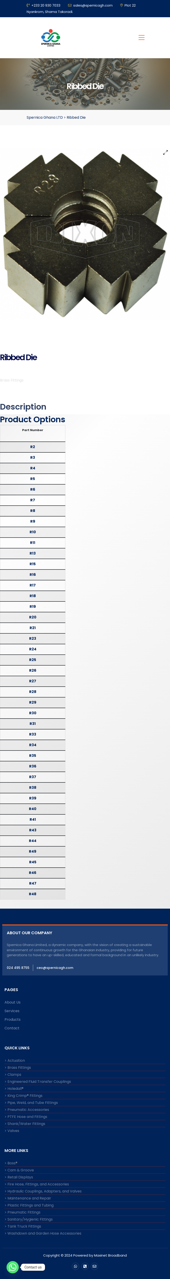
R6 (32, 489)
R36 (32, 766)
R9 (32, 521)
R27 (32, 681)
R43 (32, 830)
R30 (32, 713)
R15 (33, 564)
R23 (32, 638)
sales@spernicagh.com (90, 5)
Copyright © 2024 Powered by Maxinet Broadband (85, 1255)
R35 (32, 755)
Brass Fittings (12, 380)
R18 (33, 595)
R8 (32, 510)
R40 (32, 808)
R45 (32, 862)
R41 (33, 819)
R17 (33, 585)
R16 (33, 574)
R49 (32, 851)
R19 (33, 606)
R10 (33, 532)
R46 (32, 872)
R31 (33, 723)
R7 (32, 500)
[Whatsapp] (13, 1267)
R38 (32, 787)
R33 (32, 734)
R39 (32, 798)
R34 (32, 745)
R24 (32, 649)
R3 (32, 457)
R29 (32, 702)
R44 (32, 840)
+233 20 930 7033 (43, 5)
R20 (32, 617)
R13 (33, 553)
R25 (32, 659)
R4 (32, 468)
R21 (33, 627)
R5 (32, 478)
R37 (32, 776)
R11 (32, 542)
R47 (32, 883)
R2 (32, 446)
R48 (32, 894)
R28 (32, 691)
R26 (32, 670)
